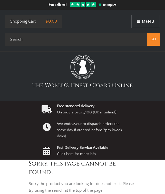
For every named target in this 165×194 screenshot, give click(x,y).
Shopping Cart (23, 21)
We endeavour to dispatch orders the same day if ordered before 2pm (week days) (89, 130)
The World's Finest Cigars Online (82, 85)
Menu (148, 21)
